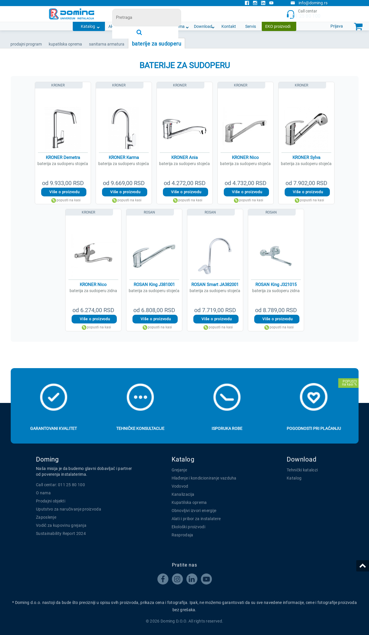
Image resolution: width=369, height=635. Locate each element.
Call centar (303, 14)
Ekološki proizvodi (188, 526)
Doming (47, 459)
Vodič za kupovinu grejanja (61, 525)
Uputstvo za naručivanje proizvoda (68, 509)
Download (203, 26)
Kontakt (228, 26)
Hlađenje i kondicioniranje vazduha (204, 478)
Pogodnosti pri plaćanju (314, 428)
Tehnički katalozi (302, 470)
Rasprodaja (182, 535)
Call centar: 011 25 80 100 (60, 484)
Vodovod (180, 486)
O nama (177, 26)
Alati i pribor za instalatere (196, 518)
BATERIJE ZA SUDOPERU (156, 44)
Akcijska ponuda (123, 26)
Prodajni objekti (50, 501)
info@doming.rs (309, 3)
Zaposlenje (46, 517)
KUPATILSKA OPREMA (65, 44)
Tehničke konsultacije (140, 428)
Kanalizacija (183, 494)
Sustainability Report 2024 (61, 533)
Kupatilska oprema (189, 502)
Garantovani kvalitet (53, 428)
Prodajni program (26, 44)
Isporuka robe (227, 428)
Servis (250, 26)
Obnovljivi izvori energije (194, 510)
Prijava (336, 26)
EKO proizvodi (277, 26)
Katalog (88, 26)
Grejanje (179, 470)
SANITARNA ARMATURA (106, 44)
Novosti (154, 26)
